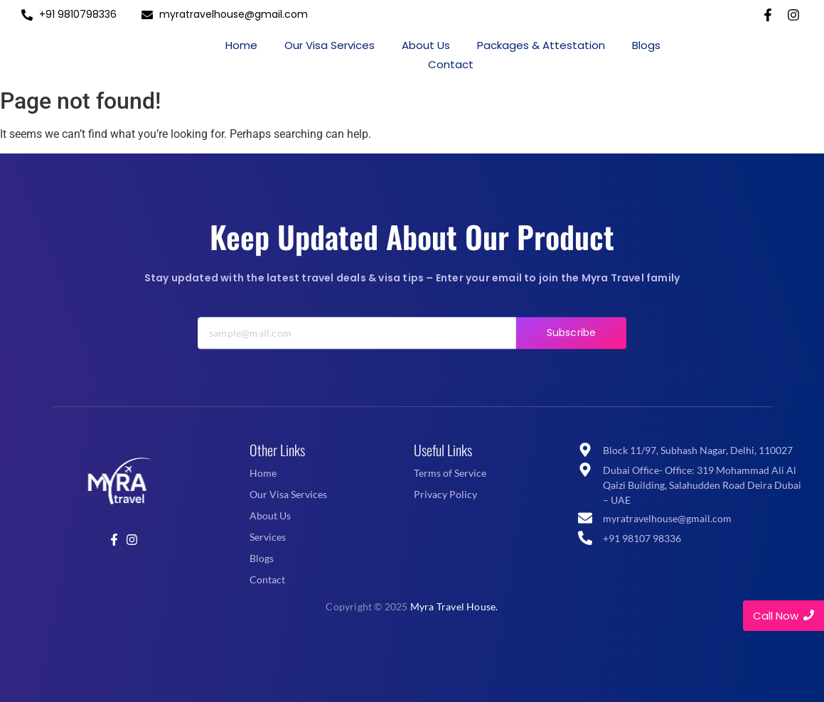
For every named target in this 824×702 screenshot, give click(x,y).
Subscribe (571, 345)
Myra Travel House (453, 606)
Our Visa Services (329, 45)
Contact (450, 64)
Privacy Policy (445, 494)
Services (268, 537)
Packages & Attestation (541, 45)
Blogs (646, 45)
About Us (426, 45)
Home (241, 45)
